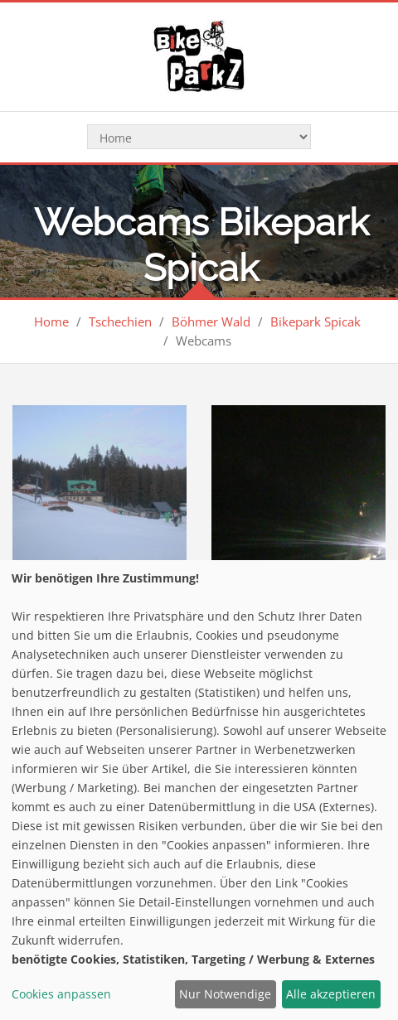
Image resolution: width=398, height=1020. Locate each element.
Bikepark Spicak (315, 321)
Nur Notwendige (225, 994)
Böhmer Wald (211, 321)
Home (51, 321)
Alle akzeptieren (331, 994)
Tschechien (120, 321)
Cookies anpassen (61, 994)
